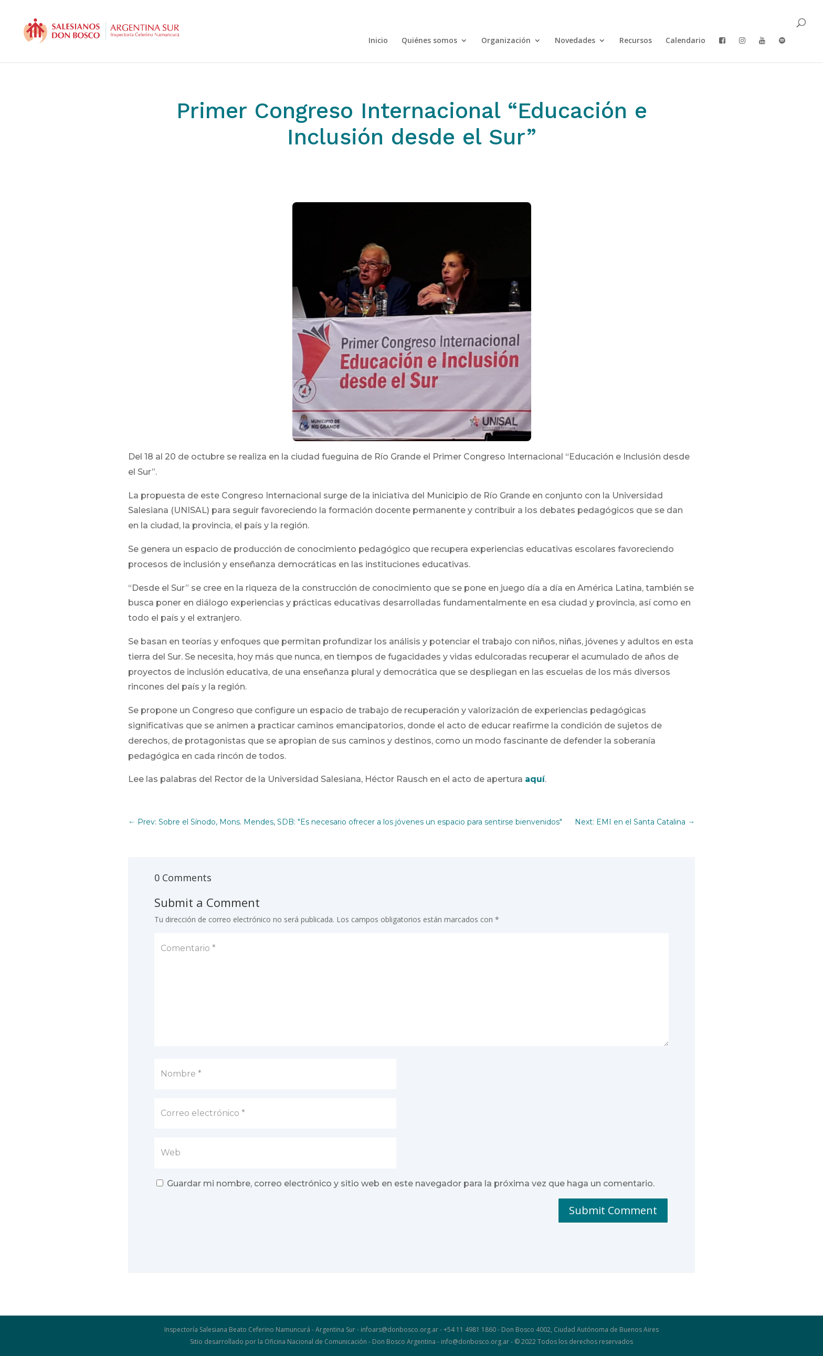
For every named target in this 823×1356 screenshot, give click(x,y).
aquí (535, 779)
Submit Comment (613, 1210)
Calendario (685, 41)
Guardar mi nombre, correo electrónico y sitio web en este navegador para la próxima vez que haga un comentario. (411, 1183)
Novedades (575, 41)
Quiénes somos (429, 41)
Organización (506, 41)
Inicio (378, 41)
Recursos (635, 41)
